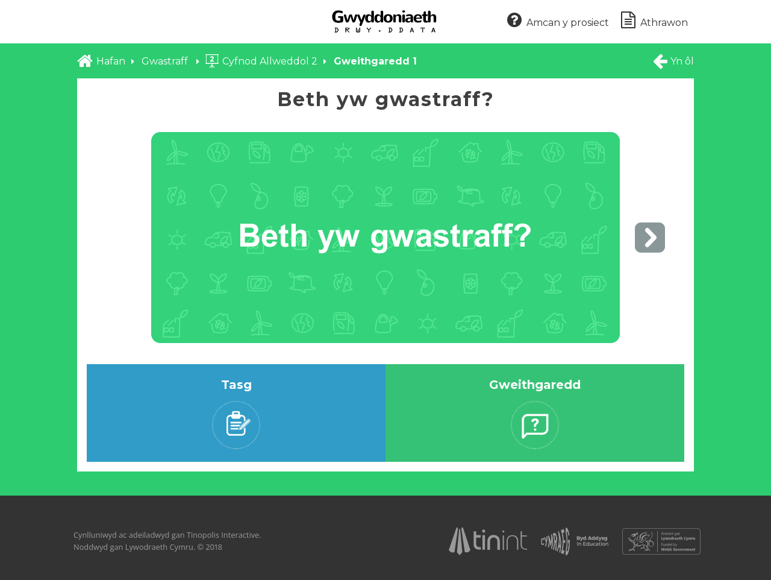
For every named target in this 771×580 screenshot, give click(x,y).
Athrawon (654, 20)
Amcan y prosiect (558, 20)
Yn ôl (673, 60)
